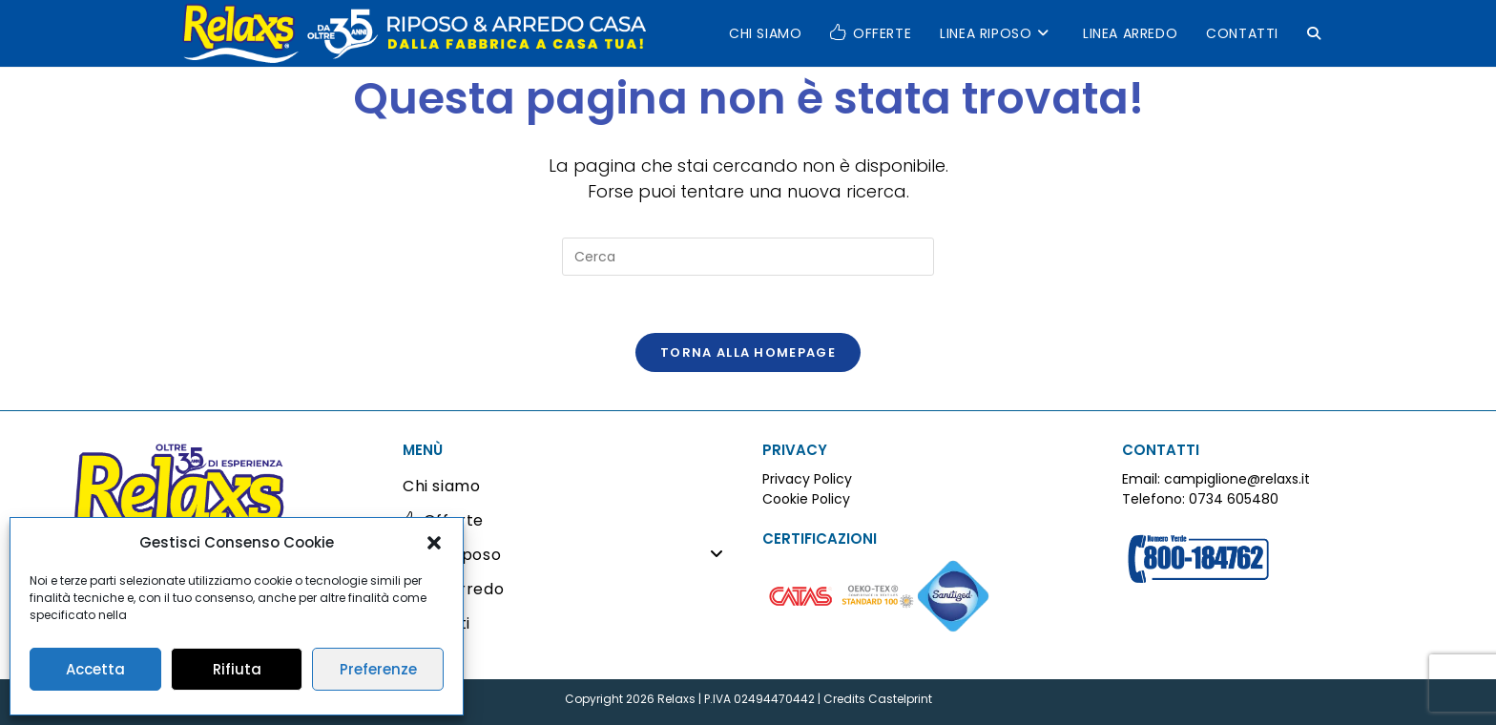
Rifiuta (237, 669)
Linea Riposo (568, 555)
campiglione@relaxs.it (1237, 478)
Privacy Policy (807, 478)
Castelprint (900, 699)
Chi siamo (441, 486)
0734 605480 (1233, 498)
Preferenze (378, 669)
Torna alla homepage (748, 352)
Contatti (436, 623)
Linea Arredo (453, 589)
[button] (434, 542)
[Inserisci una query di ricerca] (748, 257)
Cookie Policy (806, 498)
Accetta (95, 669)
